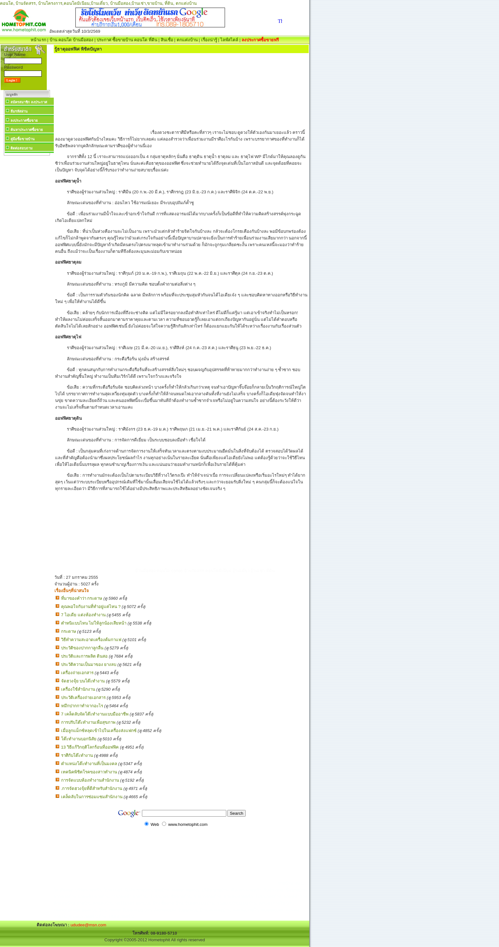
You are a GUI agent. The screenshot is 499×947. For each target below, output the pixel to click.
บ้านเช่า (138, 3)
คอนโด (6, 3)
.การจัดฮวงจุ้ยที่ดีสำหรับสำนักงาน (92, 788)
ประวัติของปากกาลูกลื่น (82, 648)
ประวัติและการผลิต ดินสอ (84, 656)
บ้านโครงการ (50, 3)
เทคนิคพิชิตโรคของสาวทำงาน (89, 772)
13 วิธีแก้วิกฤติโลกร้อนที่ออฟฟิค (90, 747)
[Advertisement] (26, 252)
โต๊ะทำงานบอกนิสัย (78, 738)
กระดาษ (68, 631)
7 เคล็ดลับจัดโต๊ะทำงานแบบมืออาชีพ (95, 714)
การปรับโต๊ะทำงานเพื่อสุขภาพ (88, 722)
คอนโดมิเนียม (77, 3)
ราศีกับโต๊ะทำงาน (77, 755)
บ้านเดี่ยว (99, 3)
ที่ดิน (169, 3)
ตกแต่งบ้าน (186, 3)
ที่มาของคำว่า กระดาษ (81, 598)
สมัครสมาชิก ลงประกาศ (29, 102)
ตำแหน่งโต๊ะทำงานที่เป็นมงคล (89, 763)
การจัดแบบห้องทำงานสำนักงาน (90, 780)
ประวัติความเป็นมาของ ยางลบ (88, 664)
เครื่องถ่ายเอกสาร (77, 672)
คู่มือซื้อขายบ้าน (23, 139)
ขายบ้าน (154, 3)
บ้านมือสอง (120, 3)
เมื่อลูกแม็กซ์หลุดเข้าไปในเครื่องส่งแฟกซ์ (99, 730)
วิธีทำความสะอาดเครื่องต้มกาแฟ (91, 639)
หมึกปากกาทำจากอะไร (82, 705)
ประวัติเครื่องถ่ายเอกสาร (83, 697)
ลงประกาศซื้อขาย (24, 120)
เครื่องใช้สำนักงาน (78, 689)
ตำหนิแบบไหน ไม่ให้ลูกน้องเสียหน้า (94, 623)
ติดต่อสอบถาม (21, 148)
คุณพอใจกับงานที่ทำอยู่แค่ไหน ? (91, 606)
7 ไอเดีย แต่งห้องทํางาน (83, 614)
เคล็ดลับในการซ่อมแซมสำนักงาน (92, 796)
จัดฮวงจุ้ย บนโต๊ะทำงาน (83, 681)
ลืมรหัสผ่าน (19, 111)
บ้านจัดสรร (26, 3)
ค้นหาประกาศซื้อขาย (27, 130)
